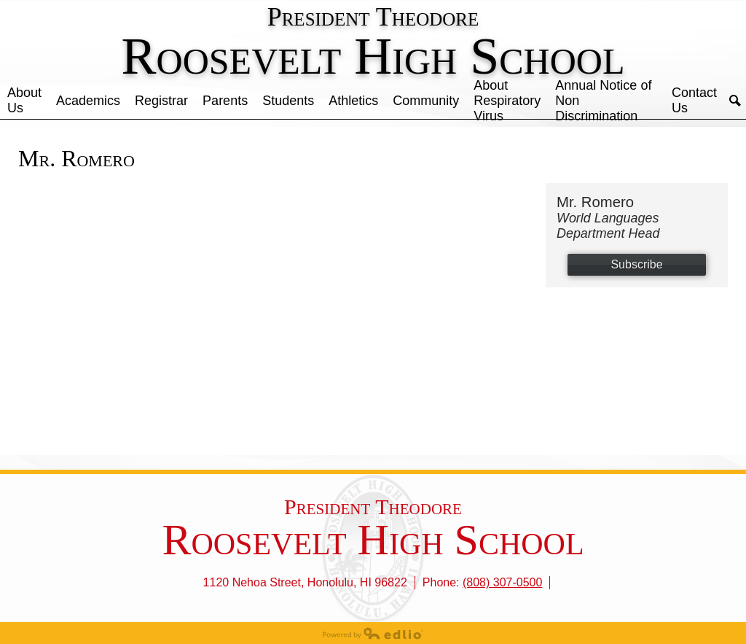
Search (735, 100)
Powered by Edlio (373, 633)
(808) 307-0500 (502, 582)
